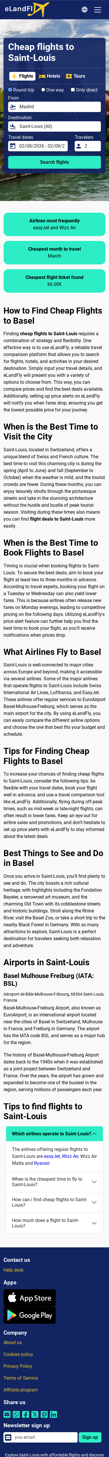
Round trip (21, 90)
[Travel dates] (42, 146)
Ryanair (42, 1163)
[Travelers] (91, 146)
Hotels (49, 76)
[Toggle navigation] (98, 9)
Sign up (90, 1437)
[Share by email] (6, 1418)
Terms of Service (20, 1378)
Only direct (84, 90)
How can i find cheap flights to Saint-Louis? (49, 1202)
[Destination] (58, 126)
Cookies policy (18, 1354)
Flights (22, 76)
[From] (58, 107)
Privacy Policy (17, 1366)
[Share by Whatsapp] (16, 1418)
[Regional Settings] (85, 9)
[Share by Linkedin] (53, 1418)
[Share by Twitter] (34, 1418)
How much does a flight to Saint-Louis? (45, 1223)
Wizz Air (70, 1156)
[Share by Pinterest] (44, 1418)
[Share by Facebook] (25, 1418)
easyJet (52, 1156)
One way (52, 90)
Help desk (13, 1270)
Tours (75, 76)
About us (12, 1342)
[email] (44, 1437)
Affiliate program (20, 1390)
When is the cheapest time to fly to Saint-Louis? (47, 1181)
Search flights (54, 162)
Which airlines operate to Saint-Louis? (51, 1133)
